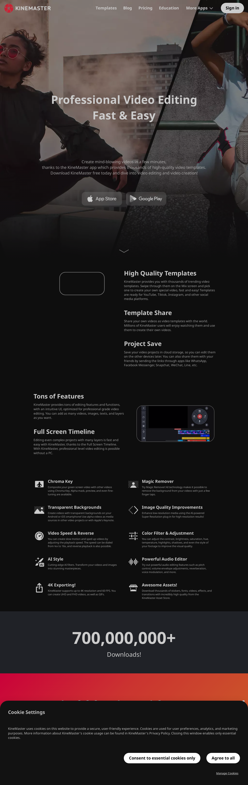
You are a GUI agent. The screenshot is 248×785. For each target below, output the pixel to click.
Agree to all (223, 758)
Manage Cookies (227, 773)
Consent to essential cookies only (162, 758)
